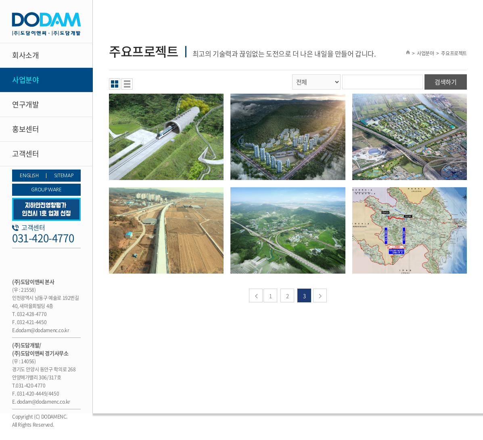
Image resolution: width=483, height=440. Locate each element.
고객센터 (25, 153)
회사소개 (25, 55)
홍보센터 (25, 129)
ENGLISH (29, 175)
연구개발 (25, 104)
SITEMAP (63, 175)
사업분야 (25, 79)
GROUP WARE (46, 189)
